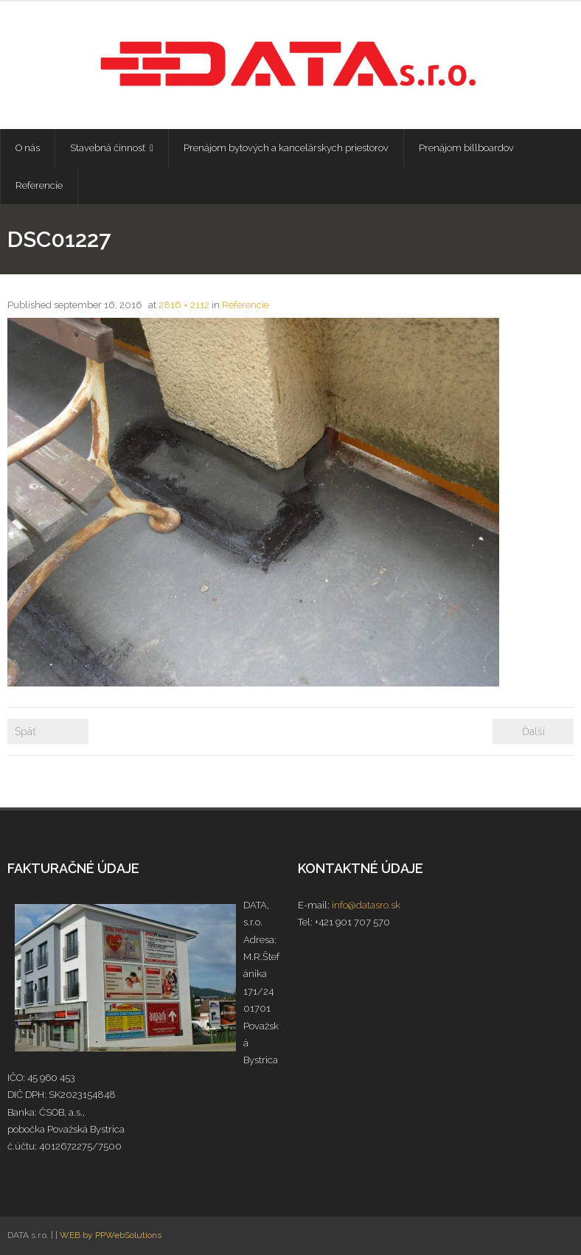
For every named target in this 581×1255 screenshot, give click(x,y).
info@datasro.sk (366, 905)
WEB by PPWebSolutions (110, 1235)
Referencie (245, 304)
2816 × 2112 (184, 304)
